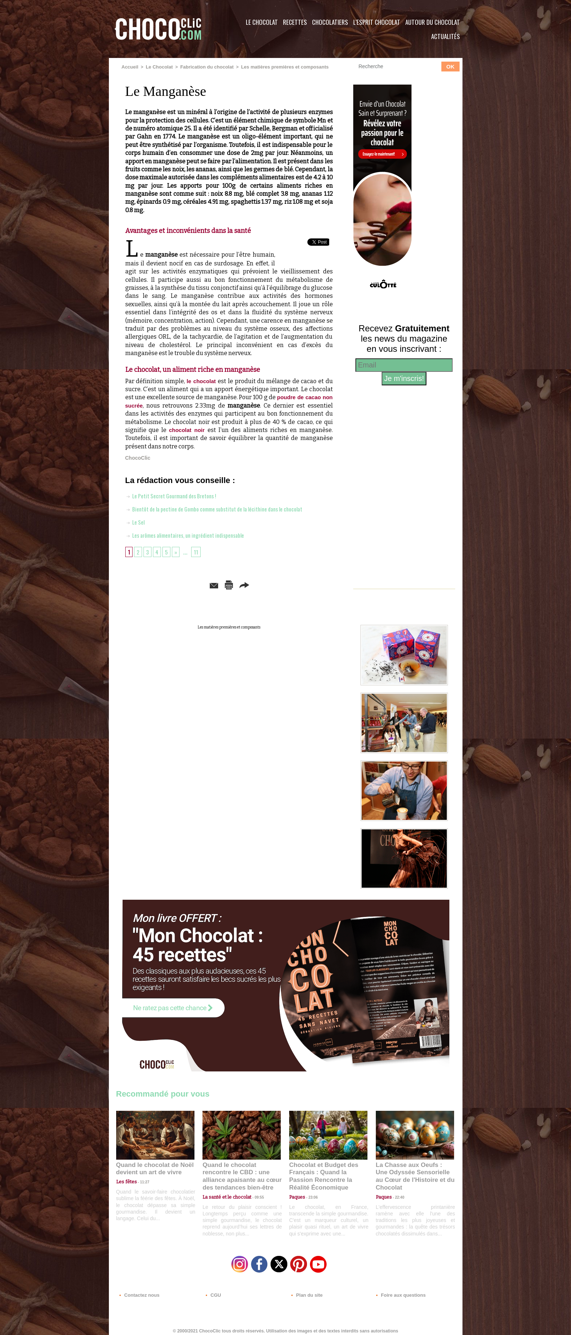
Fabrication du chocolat (201, 66)
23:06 (310, 1195)
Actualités (445, 36)
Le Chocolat (262, 22)
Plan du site (306, 1290)
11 (198, 551)
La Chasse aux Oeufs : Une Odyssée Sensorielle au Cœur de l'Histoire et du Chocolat (412, 1172)
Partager (296, 583)
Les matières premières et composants (273, 66)
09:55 (253, 1188)
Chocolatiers (330, 22)
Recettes (295, 22)
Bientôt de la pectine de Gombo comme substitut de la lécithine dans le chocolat (228, 508)
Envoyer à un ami (173, 583)
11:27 (140, 1181)
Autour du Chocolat (432, 22)
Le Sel (136, 521)
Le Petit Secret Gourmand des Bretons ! (178, 495)
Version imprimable (239, 583)
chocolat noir (188, 429)
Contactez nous (138, 1290)
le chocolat (202, 380)
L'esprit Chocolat (376, 22)
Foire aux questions (397, 1290)
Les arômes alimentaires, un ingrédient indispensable (193, 534)
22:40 (397, 1188)
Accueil (129, 66)
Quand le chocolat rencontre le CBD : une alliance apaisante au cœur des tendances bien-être (241, 1172)
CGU (213, 1290)
